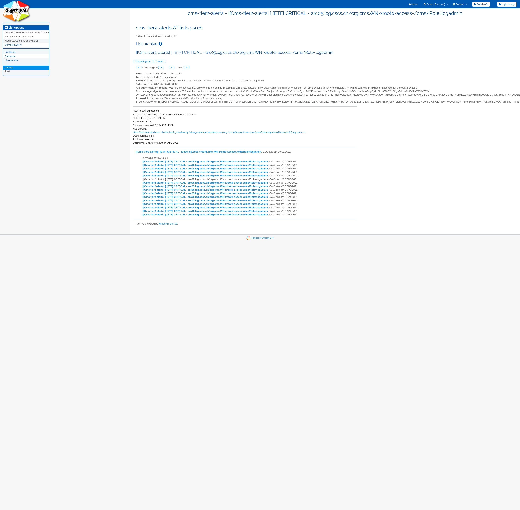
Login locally (507, 4)
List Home (10, 52)
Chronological (143, 61)
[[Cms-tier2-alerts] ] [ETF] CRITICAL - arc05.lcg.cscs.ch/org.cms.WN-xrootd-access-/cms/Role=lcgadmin (198, 151)
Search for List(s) (434, 4)
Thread (159, 61)
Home (413, 4)
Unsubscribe (11, 60)
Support (458, 4)
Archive (9, 67)
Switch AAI (481, 4)
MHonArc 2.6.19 (168, 223)
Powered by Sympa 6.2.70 (262, 238)
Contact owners (13, 44)
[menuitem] (413, 4)
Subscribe (10, 56)
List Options (14, 27)
